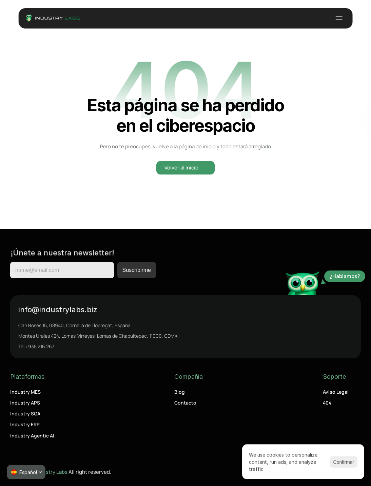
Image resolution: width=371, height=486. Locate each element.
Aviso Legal (336, 392)
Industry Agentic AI (32, 435)
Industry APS (25, 402)
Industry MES (25, 392)
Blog (179, 392)
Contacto (185, 402)
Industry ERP (25, 424)
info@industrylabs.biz (57, 309)
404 (327, 402)
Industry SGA (25, 413)
